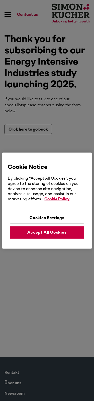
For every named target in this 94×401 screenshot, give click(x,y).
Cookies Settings (47, 217)
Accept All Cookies (46, 232)
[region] (46, 200)
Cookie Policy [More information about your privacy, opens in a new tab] (56, 199)
